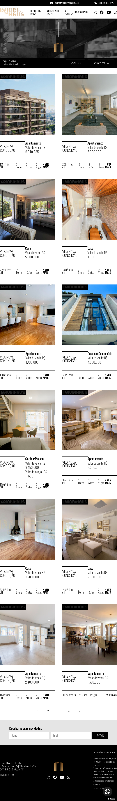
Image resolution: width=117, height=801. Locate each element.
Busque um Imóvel (35, 12)
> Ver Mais (46, 166)
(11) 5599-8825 (104, 3)
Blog (76, 12)
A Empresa (69, 12)
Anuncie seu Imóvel (53, 12)
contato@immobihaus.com (64, 3)
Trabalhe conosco (7, 774)
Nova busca (76, 63)
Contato (83, 12)
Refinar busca (101, 63)
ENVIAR (100, 735)
